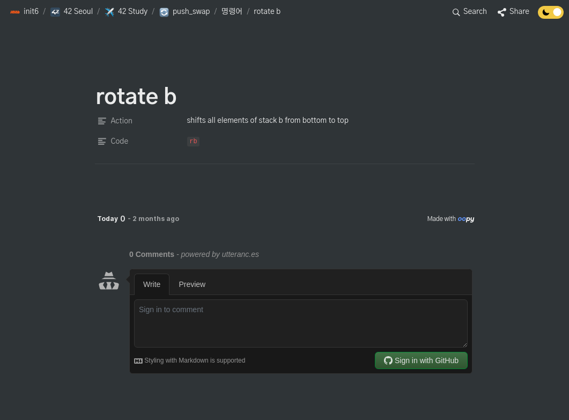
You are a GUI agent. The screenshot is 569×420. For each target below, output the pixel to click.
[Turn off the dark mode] (551, 16)
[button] (24, 12)
